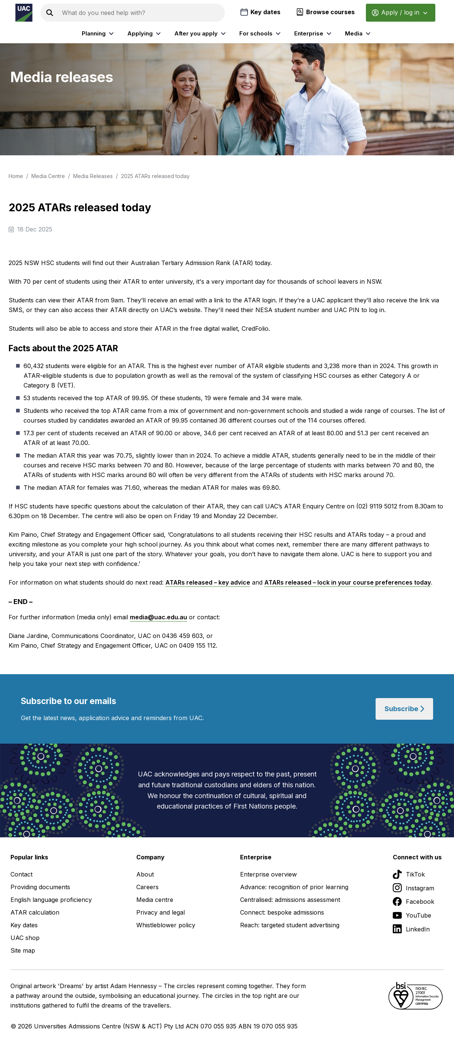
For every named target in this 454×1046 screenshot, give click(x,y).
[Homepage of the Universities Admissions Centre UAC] (24, 13)
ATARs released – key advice (207, 582)
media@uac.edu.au (158, 617)
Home (16, 176)
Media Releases (93, 176)
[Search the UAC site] (142, 13)
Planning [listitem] (99, 34)
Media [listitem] (359, 34)
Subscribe (404, 709)
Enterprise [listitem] (313, 34)
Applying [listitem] (145, 34)
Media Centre (48, 176)
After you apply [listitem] (201, 34)
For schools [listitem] (261, 34)
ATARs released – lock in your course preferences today (347, 582)
